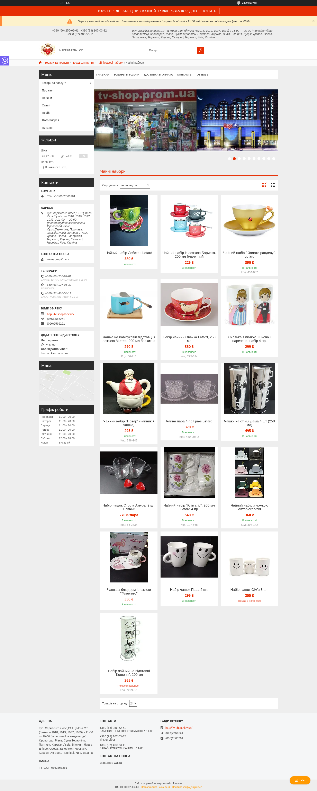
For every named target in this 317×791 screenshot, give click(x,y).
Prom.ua (177, 783)
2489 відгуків (249, 2)
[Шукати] (200, 50)
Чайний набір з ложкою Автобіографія (249, 507)
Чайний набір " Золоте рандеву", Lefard (249, 254)
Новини (47, 97)
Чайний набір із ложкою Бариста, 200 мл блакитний (189, 254)
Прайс (46, 112)
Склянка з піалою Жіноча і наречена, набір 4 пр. (249, 339)
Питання (47, 127)
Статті (46, 105)
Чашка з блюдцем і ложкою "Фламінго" (129, 591)
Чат (300, 780)
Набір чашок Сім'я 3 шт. (249, 590)
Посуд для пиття (83, 62)
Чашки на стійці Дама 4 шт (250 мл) (249, 423)
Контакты (184, 74)
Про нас (47, 90)
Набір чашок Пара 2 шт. (189, 590)
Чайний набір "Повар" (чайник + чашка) (129, 423)
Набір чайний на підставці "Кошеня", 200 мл (129, 673)
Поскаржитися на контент (155, 787)
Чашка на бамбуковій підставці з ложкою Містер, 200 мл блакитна (128, 339)
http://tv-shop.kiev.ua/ (60, 314)
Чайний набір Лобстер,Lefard (129, 253)
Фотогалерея (50, 120)
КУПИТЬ (209, 11)
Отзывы (203, 74)
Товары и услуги (126, 74)
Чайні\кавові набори (110, 62)
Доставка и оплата (158, 74)
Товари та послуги (57, 62)
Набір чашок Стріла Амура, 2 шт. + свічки (128, 507)
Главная (102, 74)
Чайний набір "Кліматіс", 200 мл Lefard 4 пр (189, 507)
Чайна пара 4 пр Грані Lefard (189, 421)
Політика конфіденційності (187, 787)
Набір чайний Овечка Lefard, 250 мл (189, 339)
